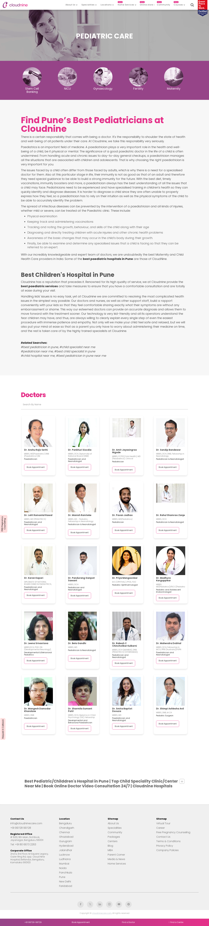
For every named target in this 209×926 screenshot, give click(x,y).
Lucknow (64, 854)
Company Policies (167, 850)
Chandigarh (66, 827)
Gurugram (65, 841)
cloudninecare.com (102, 913)
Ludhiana (65, 859)
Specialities (115, 827)
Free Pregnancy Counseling (173, 832)
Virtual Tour (163, 823)
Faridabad (65, 886)
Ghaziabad (66, 836)
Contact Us (163, 836)
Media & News (116, 859)
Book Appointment (36, 467)
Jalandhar (65, 850)
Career (160, 827)
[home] (15, 5)
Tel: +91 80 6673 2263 (23, 844)
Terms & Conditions (168, 841)
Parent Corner (116, 854)
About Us (113, 823)
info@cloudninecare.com (26, 823)
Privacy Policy (164, 845)
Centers (112, 841)
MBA (110, 850)
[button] (71, 4)
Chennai (64, 832)
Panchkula (65, 872)
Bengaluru (65, 823)
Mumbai (64, 863)
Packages (114, 836)
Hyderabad (66, 845)
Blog (110, 845)
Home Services (117, 863)
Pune (62, 877)
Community (115, 832)
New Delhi (65, 881)
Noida (62, 868)
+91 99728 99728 (20, 827)
